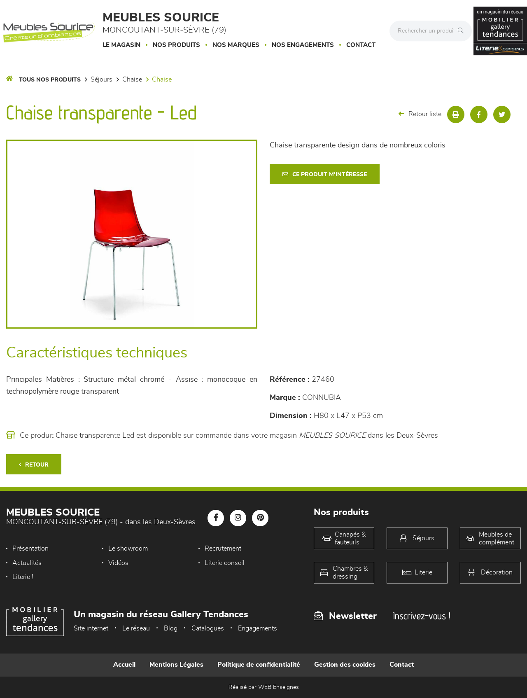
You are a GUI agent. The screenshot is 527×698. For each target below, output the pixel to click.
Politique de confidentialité (258, 664)
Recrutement (223, 548)
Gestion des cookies (344, 664)
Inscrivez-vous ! (421, 616)
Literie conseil (225, 563)
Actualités (27, 563)
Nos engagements (303, 45)
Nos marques (235, 45)
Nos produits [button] (176, 45)
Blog (170, 628)
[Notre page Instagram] (238, 518)
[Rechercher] (463, 31)
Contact (360, 45)
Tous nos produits (50, 80)
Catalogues (207, 628)
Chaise (132, 79)
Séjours (101, 79)
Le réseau (136, 628)
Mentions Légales (176, 664)
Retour (34, 465)
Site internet (91, 628)
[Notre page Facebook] (216, 518)
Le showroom (128, 548)
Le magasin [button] (121, 45)
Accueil (124, 664)
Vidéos (118, 563)
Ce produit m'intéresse (324, 174)
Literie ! (22, 577)
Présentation (30, 548)
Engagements (257, 628)
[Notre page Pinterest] (260, 518)
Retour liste (420, 113)
